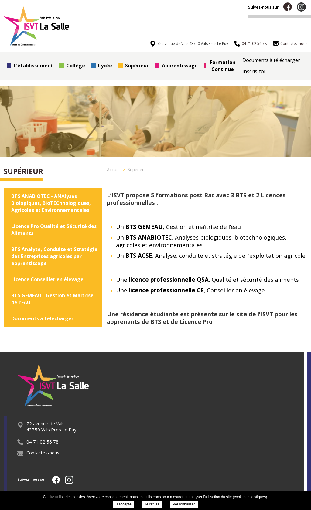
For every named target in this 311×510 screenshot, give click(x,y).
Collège (72, 65)
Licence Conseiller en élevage (47, 279)
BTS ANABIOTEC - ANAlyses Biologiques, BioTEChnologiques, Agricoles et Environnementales (51, 203)
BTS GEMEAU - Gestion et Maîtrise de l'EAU (52, 299)
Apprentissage (176, 65)
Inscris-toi (253, 71)
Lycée (101, 65)
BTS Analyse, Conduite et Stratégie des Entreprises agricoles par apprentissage (54, 256)
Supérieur (133, 65)
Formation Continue (219, 66)
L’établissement (30, 65)
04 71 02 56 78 (38, 442)
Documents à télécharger (271, 60)
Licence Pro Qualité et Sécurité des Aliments (54, 229)
